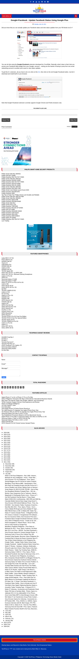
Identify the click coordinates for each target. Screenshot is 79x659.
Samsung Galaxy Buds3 (9, 348)
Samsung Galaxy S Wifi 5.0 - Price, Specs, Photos (20, 552)
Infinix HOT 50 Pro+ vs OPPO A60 (12, 272)
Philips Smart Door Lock (9, 204)
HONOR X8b (5, 298)
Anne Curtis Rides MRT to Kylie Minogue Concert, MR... (22, 595)
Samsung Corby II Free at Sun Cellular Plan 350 (19, 534)
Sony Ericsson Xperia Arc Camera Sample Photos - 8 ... (21, 532)
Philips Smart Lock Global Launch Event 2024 (15, 190)
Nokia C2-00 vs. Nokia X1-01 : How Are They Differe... (21, 605)
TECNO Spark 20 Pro (8, 319)
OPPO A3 (4, 277)
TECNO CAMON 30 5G (9, 290)
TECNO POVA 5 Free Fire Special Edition (14, 318)
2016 (5, 452)
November (8, 466)
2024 (5, 436)
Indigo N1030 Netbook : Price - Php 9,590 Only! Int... (21, 577)
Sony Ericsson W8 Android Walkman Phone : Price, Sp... (22, 503)
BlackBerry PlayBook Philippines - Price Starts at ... (20, 526)
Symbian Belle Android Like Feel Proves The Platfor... (21, 565)
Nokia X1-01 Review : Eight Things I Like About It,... (20, 569)
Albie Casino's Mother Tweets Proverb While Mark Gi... (21, 567)
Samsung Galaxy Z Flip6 (9, 280)
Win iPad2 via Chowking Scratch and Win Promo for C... (22, 485)
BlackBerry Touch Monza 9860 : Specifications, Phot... (21, 483)
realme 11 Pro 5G (7, 323)
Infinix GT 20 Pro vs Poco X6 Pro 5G (13, 282)
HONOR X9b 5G (7, 302)
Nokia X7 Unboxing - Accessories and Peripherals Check (22, 589)
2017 (5, 450)
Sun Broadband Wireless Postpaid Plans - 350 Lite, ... (21, 491)
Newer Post (5, 120)
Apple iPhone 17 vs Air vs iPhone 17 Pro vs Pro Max (17, 397)
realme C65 (5, 284)
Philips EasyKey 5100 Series (10, 212)
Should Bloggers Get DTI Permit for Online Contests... (21, 481)
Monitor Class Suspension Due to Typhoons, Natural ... (21, 493)
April (6, 614)
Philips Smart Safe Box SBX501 (11, 174)
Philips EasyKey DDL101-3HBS (11, 185)
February (8, 618)
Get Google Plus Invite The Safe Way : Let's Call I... (20, 563)
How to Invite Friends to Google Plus (16, 524)
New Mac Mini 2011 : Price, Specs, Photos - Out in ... (21, 507)
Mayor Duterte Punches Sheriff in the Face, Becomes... (21, 609)
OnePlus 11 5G (6, 310)
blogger (74, 126)
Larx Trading (5, 221)
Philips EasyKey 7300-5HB (10, 206)
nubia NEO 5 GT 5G (8, 258)
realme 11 (5, 324)
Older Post (73, 120)
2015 (5, 454)
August (7, 471)
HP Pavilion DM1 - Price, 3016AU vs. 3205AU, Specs (21, 601)
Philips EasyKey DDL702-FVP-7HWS (13, 177)
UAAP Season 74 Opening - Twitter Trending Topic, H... (21, 575)
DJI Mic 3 (4, 340)
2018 (5, 448)
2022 (5, 440)
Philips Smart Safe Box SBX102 (11, 178)
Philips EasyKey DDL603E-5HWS (12, 211)
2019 (5, 446)
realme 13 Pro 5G (7, 276)
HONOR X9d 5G (7, 261)
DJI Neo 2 (5, 339)
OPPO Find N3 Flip (7, 305)
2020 (5, 444)
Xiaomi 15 (5, 263)
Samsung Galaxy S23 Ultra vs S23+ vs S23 (15, 420)
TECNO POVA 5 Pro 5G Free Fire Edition (14, 316)
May (6, 612)
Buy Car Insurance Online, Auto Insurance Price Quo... (21, 516)
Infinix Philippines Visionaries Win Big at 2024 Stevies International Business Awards (27, 399)
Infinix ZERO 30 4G (7, 328)
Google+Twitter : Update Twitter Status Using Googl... (21, 542)
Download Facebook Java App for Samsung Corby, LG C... (22, 554)
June (7, 610)
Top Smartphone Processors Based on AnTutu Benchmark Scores (21, 415)
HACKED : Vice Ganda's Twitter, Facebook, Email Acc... (21, 505)
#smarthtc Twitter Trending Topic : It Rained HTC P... (20, 587)
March (7, 616)
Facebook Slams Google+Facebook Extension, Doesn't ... (22, 518)
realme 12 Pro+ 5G (7, 295)
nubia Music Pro (6, 264)
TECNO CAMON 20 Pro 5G (10, 321)
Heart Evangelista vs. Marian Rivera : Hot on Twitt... (20, 522)
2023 (5, 438)
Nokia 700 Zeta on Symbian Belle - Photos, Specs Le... (21, 591)
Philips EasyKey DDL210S (10, 214)
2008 (5, 626)
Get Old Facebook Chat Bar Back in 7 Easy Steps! (20, 497)
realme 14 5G (6, 268)
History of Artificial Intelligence (11, 403)
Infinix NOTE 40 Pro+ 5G (9, 287)
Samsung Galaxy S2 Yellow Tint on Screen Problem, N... (22, 561)
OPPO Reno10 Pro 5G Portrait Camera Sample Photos (18, 423)
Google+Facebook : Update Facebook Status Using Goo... (22, 544)
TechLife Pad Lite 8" (8, 342)
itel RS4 (4, 289)
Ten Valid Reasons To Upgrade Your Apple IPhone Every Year (20, 410)
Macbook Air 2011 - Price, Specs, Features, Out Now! (21, 528)
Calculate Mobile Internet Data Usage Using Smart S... (21, 501)
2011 (5, 462)
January (7, 620)
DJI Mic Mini (5, 350)
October (7, 468)
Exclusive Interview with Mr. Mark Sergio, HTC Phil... (20, 603)
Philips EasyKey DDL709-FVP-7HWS (13, 219)
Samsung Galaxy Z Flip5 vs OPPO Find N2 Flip (16, 418)
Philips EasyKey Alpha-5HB (10, 199)
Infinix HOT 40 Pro (7, 326)
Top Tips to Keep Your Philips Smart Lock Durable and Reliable (20, 195)
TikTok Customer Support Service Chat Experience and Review (20, 402)
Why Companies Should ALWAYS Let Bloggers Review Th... (23, 558)
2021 (5, 442)
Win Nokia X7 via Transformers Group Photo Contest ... (21, 597)
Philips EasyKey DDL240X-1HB (11, 188)
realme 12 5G (6, 292)
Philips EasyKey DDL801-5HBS (11, 180)
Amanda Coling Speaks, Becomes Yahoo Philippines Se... (22, 536)
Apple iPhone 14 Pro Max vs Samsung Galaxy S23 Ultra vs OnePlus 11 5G (24, 416)
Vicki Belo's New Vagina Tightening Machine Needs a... (21, 585)
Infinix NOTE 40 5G (7, 285)
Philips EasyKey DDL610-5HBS (11, 183)
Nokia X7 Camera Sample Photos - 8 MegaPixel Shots (21, 513)
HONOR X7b (5, 297)
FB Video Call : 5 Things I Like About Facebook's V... (20, 581)
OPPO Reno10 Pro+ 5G (9, 306)
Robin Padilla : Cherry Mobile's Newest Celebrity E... (20, 573)
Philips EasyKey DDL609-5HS (11, 191)
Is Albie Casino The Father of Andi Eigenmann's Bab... (21, 571)
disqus (69, 126)
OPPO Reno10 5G (7, 308)
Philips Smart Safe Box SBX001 (11, 198)
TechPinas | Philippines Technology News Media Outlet (44, 657)
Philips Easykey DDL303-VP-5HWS (12, 208)
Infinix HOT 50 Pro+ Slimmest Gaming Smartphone (17, 274)
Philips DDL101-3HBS (8, 209)
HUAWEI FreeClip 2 (8, 337)
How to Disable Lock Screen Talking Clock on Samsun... (22, 487)
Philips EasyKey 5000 (8, 193)
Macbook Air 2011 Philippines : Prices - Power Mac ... (21, 477)
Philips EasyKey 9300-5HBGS (11, 216)
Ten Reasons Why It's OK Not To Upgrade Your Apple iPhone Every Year (23, 412)
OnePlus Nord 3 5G (7, 311)
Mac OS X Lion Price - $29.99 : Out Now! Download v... (21, 530)
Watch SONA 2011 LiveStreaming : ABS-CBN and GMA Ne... (23, 499)
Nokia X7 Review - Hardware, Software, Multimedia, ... (21, 546)
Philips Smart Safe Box (8, 203)
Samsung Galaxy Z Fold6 (9, 279)
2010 (5, 622)
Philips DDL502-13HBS (9, 175)
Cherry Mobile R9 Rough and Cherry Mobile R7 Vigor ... (21, 509)
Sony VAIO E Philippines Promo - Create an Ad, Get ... (21, 520)
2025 (5, 434)
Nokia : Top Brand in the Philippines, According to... (20, 556)
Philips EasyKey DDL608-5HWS (11, 201)
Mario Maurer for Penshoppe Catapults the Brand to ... (21, 579)
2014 (5, 456)
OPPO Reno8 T (6, 315)
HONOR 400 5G (6, 266)
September (8, 469)
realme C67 (5, 303)
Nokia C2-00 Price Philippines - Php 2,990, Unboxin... (21, 475)
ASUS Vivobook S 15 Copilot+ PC (12, 345)
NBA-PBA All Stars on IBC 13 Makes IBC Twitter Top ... (21, 511)
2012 (5, 460)
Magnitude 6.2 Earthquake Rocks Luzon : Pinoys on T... (21, 495)
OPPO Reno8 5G (7, 313)
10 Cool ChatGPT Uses (9, 405)
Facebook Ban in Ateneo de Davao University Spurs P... (21, 538)
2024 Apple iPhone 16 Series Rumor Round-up (16, 408)
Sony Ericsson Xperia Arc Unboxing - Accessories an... (21, 599)
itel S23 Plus (5, 294)
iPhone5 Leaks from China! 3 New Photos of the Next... (21, 548)
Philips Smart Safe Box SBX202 (11, 187)
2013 (5, 458)
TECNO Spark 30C (7, 271)
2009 (5, 624)
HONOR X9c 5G (6, 269)
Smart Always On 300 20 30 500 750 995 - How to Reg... (22, 489)
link (39, 72)
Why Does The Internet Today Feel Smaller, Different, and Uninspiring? (23, 400)
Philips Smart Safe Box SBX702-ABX (13, 196)
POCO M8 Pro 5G (7, 259)
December (8, 464)
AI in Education (6, 407)
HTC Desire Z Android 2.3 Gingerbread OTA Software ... (21, 515)
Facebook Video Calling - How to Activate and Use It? (21, 583)
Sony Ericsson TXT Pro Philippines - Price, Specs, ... (21, 479)
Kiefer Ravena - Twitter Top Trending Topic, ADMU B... (21, 550)
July (6, 473)
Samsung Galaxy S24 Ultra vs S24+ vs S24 (15, 413)
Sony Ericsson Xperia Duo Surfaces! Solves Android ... (21, 560)
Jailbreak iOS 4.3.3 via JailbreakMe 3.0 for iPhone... (20, 593)
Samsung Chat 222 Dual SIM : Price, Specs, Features (21, 606)
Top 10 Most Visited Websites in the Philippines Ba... (20, 540)
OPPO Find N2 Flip (7, 421)
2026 (5, 432)
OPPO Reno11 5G (7, 300)
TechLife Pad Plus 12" (8, 343)
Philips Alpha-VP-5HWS (9, 217)
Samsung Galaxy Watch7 (9, 347)
